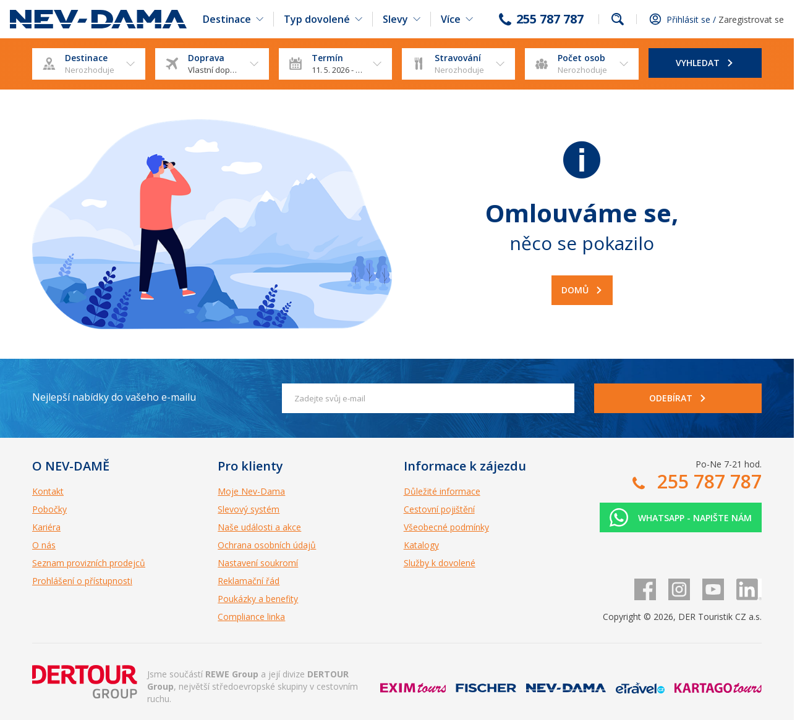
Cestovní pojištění (439, 509)
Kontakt (48, 491)
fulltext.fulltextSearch (617, 19)
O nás (44, 545)
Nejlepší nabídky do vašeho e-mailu (114, 397)
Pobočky (49, 509)
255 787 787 (550, 19)
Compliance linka (251, 616)
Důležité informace (442, 491)
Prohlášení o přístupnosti (82, 581)
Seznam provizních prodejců (88, 563)
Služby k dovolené (439, 563)
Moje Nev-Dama (251, 491)
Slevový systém (248, 509)
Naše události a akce (259, 527)
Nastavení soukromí (258, 563)
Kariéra (46, 527)
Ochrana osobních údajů (267, 545)
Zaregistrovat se (751, 19)
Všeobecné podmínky (446, 527)
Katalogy (421, 545)
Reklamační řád (248, 581)
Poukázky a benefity (258, 599)
